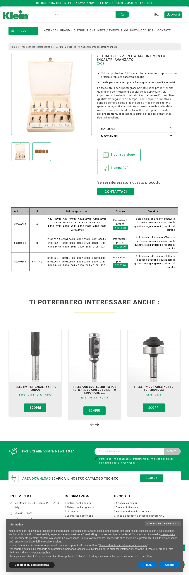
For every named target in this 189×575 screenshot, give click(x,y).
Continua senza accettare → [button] (163, 523)
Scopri (35, 407)
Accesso (120, 228)
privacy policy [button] (42, 552)
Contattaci (116, 192)
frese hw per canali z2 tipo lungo (35, 388)
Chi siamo (72, 511)
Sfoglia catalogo (119, 155)
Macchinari (109, 136)
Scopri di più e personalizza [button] (32, 564)
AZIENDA (50, 30)
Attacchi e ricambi (126, 503)
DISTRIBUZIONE (84, 30)
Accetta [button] (169, 564)
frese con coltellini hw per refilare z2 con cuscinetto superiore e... (94, 389)
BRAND (65, 30)
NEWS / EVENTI (108, 30)
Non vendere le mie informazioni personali (123, 545)
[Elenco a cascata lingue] (156, 14)
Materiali (108, 128)
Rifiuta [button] (148, 564)
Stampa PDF (115, 168)
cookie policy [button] (168, 534)
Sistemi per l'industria (79, 503)
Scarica (151, 477)
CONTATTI (164, 30)
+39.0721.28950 (23, 513)
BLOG (124, 30)
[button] (173, 14)
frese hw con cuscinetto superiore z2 (153, 388)
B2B (151, 30)
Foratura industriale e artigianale (134, 511)
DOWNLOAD (138, 30)
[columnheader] (20, 211)
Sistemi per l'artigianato (80, 507)
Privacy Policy (127, 463)
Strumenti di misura (127, 507)
